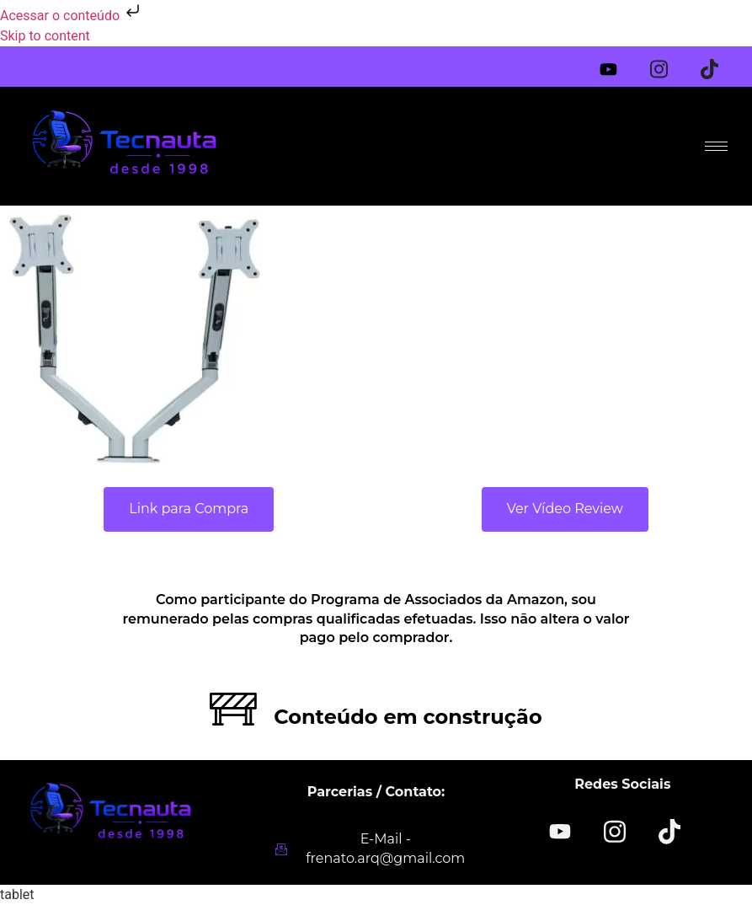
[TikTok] (669, 830)
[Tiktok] (720, 63)
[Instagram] (669, 63)
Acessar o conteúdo (71, 16)
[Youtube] (619, 65)
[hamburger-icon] (716, 146)
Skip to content (45, 36)
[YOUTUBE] (560, 832)
